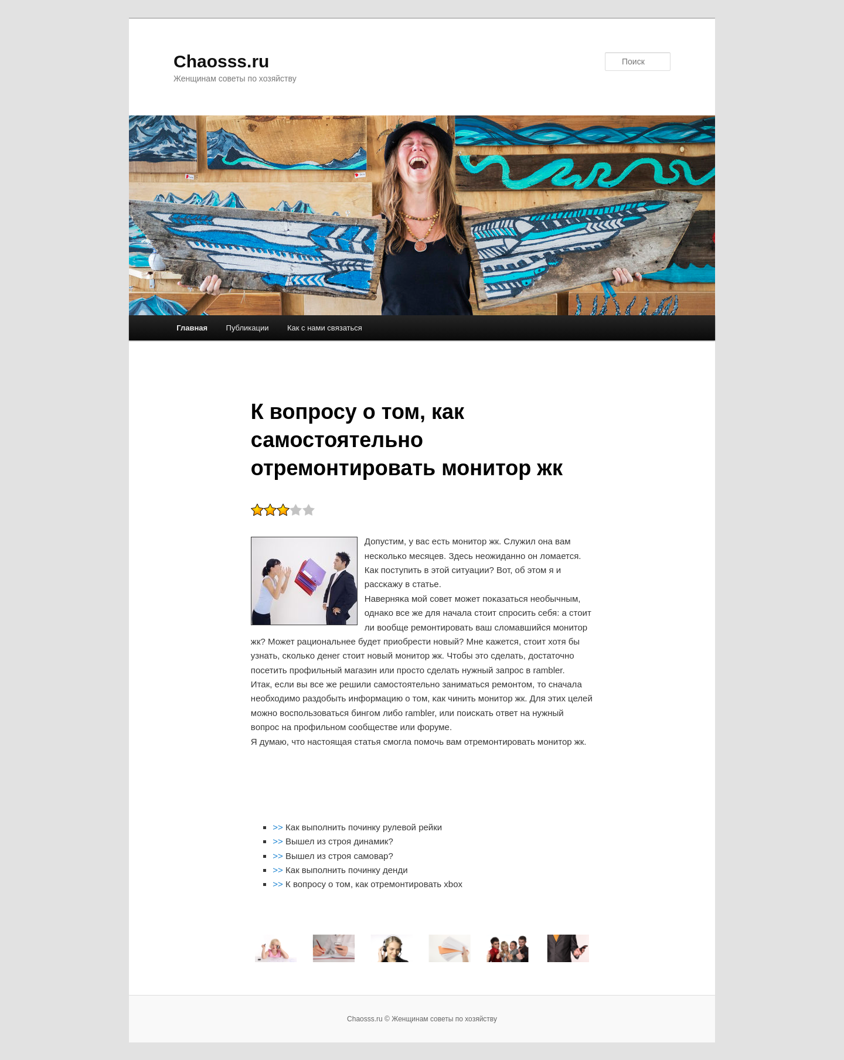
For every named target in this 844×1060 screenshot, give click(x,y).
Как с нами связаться (324, 327)
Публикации (247, 327)
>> (279, 827)
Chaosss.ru (221, 61)
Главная (191, 327)
